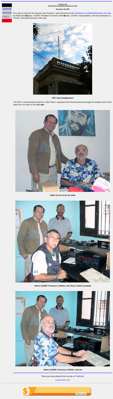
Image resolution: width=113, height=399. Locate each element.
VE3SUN (6, 13)
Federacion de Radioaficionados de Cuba (93, 13)
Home (5, 5)
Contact (6, 20)
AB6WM (6, 9)
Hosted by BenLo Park (62, 380)
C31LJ (5, 16)
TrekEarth (79, 376)
